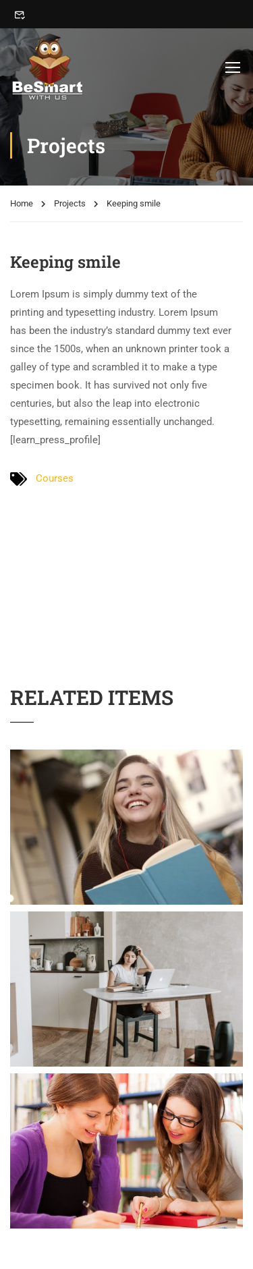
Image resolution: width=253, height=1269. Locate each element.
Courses (55, 478)
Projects (70, 203)
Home (21, 203)
